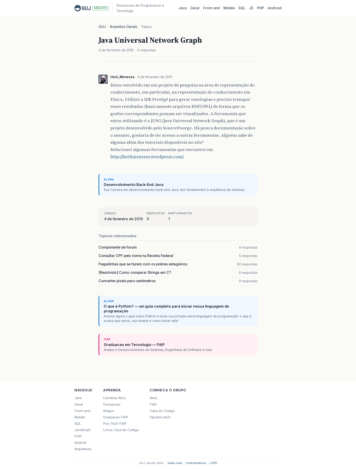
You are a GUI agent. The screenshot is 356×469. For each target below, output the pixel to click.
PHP (260, 8)
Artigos (108, 411)
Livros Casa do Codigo (121, 430)
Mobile (229, 8)
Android (275, 8)
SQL (241, 8)
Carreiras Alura (114, 398)
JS (251, 8)
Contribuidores (196, 463)
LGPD (213, 463)
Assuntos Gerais (123, 27)
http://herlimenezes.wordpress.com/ (146, 156)
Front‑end (211, 8)
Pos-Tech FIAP (114, 424)
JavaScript (82, 430)
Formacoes (112, 404)
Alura (153, 398)
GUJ (102, 27)
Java (182, 8)
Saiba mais (175, 463)
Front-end (82, 411)
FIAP (153, 404)
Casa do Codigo (162, 411)
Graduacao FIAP (115, 417)
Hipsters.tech (160, 417)
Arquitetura (82, 449)
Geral (194, 8)
